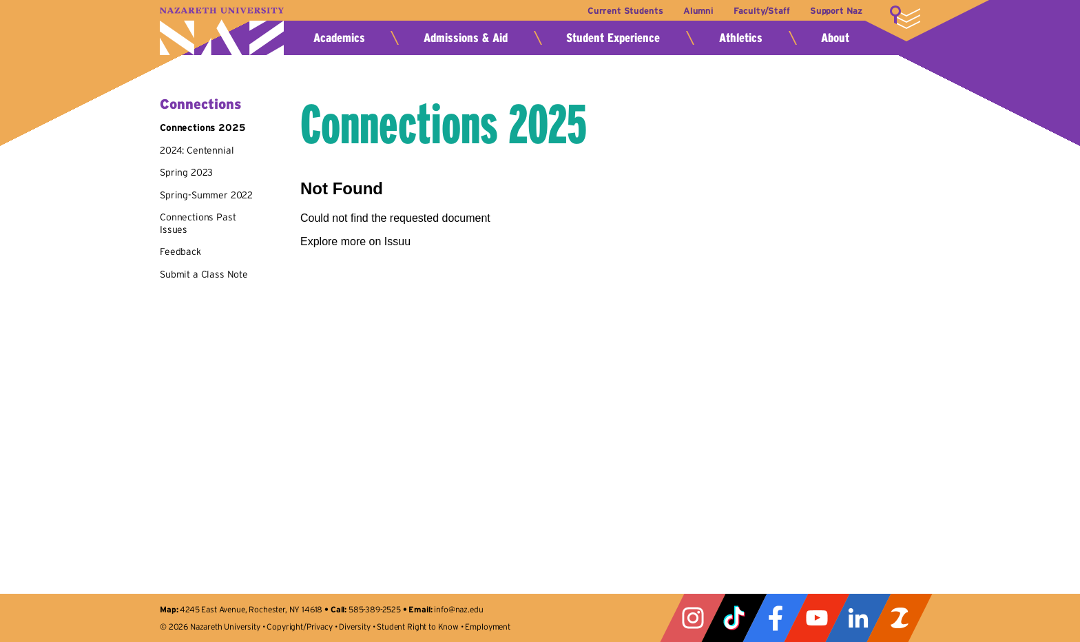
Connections (200, 104)
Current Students (625, 11)
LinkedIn (858, 618)
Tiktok (734, 618)
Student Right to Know (418, 626)
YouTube (816, 618)
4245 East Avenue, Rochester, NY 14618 (251, 609)
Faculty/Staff (761, 11)
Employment (487, 626)
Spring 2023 (186, 172)
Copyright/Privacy (299, 626)
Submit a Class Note (204, 274)
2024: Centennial (196, 150)
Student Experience (613, 38)
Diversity (355, 626)
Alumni (698, 11)
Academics (339, 38)
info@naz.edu (458, 609)
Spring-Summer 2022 (206, 194)
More (905, 17)
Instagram (692, 618)
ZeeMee (899, 618)
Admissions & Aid (466, 38)
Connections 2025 (202, 127)
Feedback (180, 251)
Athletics (740, 38)
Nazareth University (222, 31)
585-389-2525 (375, 609)
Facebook (775, 618)
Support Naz (836, 11)
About (835, 38)
